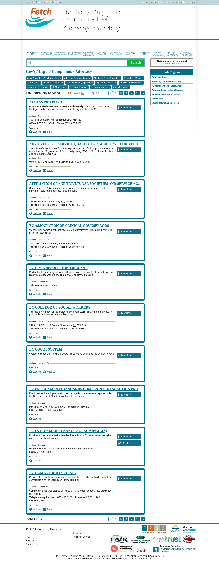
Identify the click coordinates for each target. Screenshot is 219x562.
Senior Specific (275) (144, 53)
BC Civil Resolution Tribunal (58, 268)
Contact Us (179, 2)
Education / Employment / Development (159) (158, 54)
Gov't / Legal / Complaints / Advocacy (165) (172, 54)
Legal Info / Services (106, 83)
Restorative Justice (100, 87)
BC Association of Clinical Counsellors (69, 225)
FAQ (28, 536)
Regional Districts (79, 87)
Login (192, 2)
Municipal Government (131, 83)
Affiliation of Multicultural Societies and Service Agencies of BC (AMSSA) (103, 183)
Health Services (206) (32, 53)
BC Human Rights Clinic (52, 473)
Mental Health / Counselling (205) (47, 53)
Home (144, 2)
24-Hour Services (160, 2)
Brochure (125, 443)
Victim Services (121, 87)
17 (137, 93)
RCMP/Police (60, 87)
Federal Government (53, 83)
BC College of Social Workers (59, 307)
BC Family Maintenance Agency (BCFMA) (68, 431)
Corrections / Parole (133, 78)
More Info (125, 108)
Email (48, 131)
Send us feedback (172, 63)
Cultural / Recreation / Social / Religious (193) (186, 54)
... (131, 93)
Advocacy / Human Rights (77, 78)
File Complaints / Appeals (79, 83)
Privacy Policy (80, 532)
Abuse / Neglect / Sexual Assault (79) (116, 53)
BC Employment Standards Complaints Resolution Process (88, 389)
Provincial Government (38, 87)
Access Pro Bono (45, 102)
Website (35, 131)
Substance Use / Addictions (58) (60, 53)
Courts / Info (33, 83)
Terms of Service (81, 536)
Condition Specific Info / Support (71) (74, 53)
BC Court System (45, 349)
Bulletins (30, 540)
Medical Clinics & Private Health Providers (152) (88, 54)
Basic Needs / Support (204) (102, 53)
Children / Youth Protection (107, 78)
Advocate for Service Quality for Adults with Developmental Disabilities (104, 144)
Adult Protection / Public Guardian (44, 78)
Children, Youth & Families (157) (130, 53)
